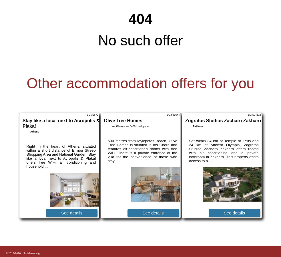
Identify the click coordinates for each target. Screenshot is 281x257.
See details (71, 212)
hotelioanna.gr (32, 253)
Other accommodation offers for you (140, 83)
